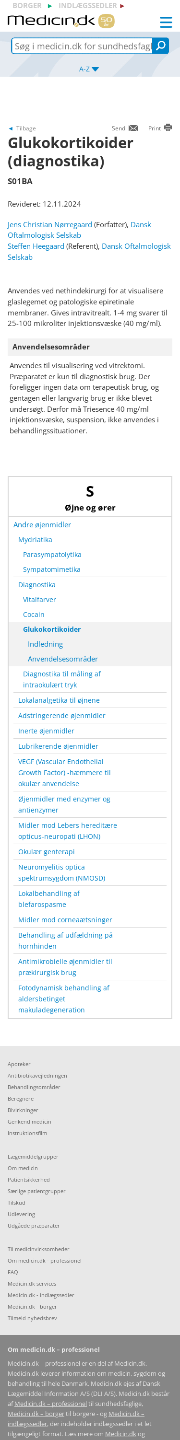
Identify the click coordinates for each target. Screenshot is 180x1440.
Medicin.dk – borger (36, 1414)
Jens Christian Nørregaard (50, 224)
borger (27, 5)
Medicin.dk (120, 1434)
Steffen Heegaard (36, 246)
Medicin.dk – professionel (50, 1404)
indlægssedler (88, 5)
